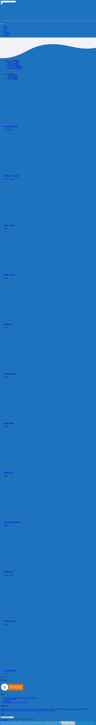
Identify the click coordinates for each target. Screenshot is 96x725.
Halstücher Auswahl (11, 126)
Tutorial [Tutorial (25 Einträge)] (46, 710)
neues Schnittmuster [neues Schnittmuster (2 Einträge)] (74, 709)
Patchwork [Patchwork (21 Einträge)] (12, 710)
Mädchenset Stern (10, 374)
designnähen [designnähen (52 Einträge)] (29, 709)
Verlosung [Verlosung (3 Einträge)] (51, 710)
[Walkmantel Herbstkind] (25, 519)
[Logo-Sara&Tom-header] (48, 20)
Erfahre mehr (70, 722)
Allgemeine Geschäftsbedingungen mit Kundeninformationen (21, 698)
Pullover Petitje (9, 225)
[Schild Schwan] (25, 420)
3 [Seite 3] (7, 677)
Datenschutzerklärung (10, 699)
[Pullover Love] (25, 469)
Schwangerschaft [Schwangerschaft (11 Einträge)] (27, 710)
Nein (65, 722)
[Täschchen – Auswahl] (25, 172)
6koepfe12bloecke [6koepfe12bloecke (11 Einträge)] (6, 709)
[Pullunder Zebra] (25, 618)
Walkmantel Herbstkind (12, 522)
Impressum (7, 701)
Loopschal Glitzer (10, 670)
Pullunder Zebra (9, 621)
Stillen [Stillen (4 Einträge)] (38, 710)
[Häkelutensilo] (25, 568)
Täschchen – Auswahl (11, 176)
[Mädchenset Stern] (25, 370)
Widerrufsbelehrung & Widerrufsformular (15, 702)
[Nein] (75, 722)
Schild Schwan (9, 423)
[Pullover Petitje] (25, 222)
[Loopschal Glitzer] (25, 667)
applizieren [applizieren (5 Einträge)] (19, 709)
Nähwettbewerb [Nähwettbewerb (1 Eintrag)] (5, 710)
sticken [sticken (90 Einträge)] (34, 710)
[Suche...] (8, 1)
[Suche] (2, 3)
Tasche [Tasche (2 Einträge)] (42, 710)
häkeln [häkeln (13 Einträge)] (57, 709)
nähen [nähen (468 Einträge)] (81, 709)
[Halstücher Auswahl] (25, 123)
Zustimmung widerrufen (68, 724)
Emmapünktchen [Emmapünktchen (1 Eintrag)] (44, 709)
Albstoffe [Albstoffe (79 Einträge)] (13, 709)
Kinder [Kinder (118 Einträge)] (61, 709)
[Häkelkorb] (25, 321)
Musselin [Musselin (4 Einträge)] (65, 709)
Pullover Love (9, 473)
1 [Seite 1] (5, 677)
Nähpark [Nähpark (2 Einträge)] (86, 709)
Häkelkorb (7, 324)
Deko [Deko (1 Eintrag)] (24, 709)
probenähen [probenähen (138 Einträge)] (19, 710)
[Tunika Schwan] (25, 271)
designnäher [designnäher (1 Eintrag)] (36, 709)
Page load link (5, 720)
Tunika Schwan (9, 275)
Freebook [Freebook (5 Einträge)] (52, 709)
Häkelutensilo (8, 572)
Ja (61, 722)
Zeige (9, 74)
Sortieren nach (11, 60)
